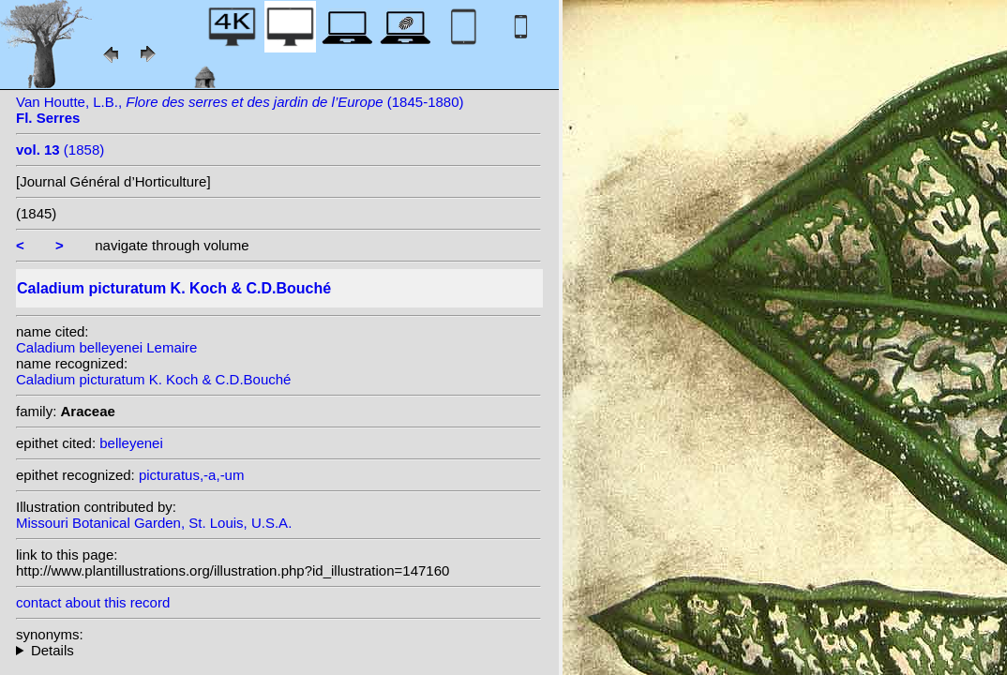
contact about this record (93, 602)
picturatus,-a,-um (192, 475)
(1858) (60, 150)
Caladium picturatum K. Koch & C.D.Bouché (153, 379)
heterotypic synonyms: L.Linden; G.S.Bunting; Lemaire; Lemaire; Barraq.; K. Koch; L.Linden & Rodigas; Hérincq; (278, 650)
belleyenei (131, 443)
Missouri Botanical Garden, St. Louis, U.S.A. (154, 523)
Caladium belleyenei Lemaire (106, 347)
